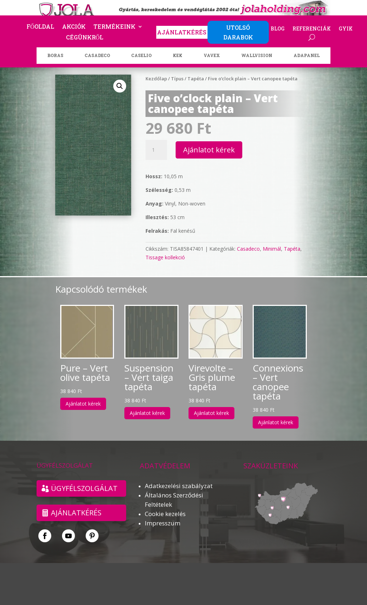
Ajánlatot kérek (209, 150)
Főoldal (40, 27)
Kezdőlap (156, 78)
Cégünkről (85, 38)
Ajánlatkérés (76, 512)
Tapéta (195, 78)
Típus (177, 78)
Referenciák (311, 29)
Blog (278, 29)
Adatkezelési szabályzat (179, 486)
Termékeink (114, 27)
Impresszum (162, 523)
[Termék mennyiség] (156, 150)
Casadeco (248, 248)
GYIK (346, 29)
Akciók (74, 27)
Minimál (272, 248)
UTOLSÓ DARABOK (238, 32)
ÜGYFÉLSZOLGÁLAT (84, 488)
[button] (119, 86)
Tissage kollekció (165, 257)
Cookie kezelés (165, 514)
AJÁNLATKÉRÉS (181, 32)
